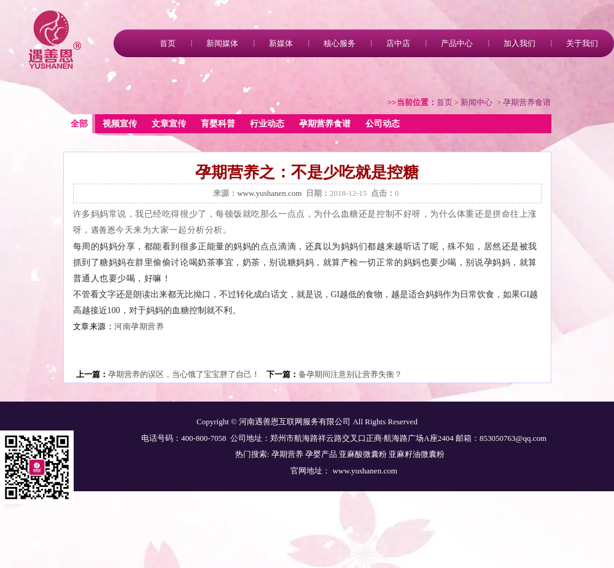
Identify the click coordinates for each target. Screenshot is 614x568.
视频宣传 (120, 123)
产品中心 (457, 43)
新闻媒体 (222, 43)
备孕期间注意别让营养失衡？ (350, 374)
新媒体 (281, 43)
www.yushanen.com (269, 193)
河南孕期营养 (139, 326)
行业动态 (267, 123)
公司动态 (382, 123)
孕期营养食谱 (325, 123)
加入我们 (519, 43)
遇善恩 (103, 230)
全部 (79, 123)
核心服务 (340, 43)
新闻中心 (476, 102)
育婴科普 (218, 123)
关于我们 (582, 43)
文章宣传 (169, 123)
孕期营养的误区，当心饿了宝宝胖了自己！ (184, 374)
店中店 (398, 43)
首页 (168, 43)
